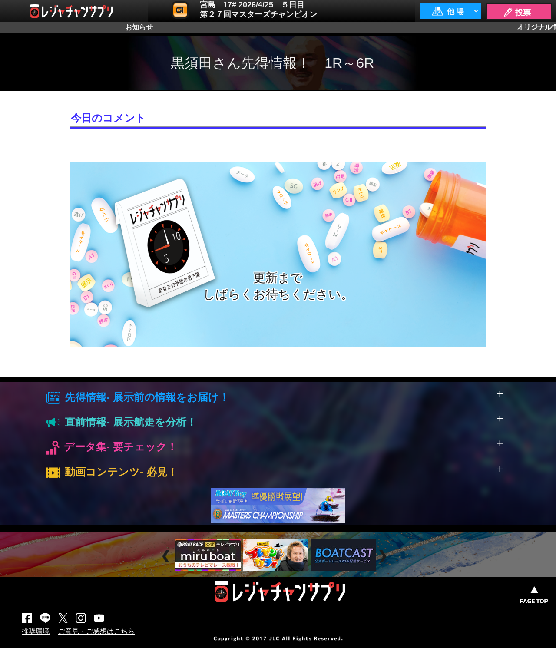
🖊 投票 (517, 12)
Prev (167, 556)
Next (383, 556)
